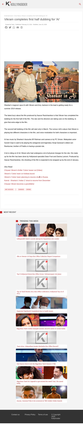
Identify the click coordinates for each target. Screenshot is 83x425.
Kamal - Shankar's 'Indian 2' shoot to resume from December (27, 180)
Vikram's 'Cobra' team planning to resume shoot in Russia (26, 177)
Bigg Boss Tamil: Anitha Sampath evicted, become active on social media (41, 329)
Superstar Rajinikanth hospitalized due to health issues (35, 311)
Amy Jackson (9, 189)
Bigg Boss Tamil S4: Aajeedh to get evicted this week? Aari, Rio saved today (40, 382)
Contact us (15, 414)
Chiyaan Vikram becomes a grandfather (19, 184)
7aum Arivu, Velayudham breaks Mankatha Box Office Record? (37, 346)
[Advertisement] (41, 46)
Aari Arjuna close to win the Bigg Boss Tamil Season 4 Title (36, 364)
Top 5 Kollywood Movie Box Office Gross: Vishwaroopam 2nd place (39, 274)
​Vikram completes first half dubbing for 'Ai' (34, 16)
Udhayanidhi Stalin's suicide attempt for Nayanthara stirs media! (38, 239)
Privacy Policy (30, 414)
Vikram (28, 189)
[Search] (80, 4)
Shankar (21, 189)
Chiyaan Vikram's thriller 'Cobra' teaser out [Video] (23, 170)
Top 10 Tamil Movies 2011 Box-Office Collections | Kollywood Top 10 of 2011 (40, 292)
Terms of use (43, 414)
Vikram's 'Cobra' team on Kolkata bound (19, 174)
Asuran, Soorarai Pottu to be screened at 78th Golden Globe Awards (39, 401)
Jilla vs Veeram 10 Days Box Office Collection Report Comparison (38, 256)
